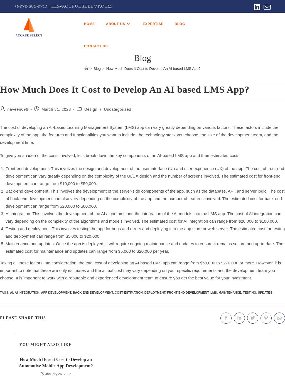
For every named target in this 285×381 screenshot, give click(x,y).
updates (265, 292)
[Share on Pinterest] (266, 318)
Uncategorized (117, 109)
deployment (154, 292)
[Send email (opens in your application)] (266, 7)
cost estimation (129, 292)
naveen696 (18, 109)
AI (11, 292)
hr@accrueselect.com (81, 6)
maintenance (229, 292)
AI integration (27, 292)
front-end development (188, 292)
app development (56, 292)
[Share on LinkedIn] (239, 318)
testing (249, 292)
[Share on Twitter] (252, 318)
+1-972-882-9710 (30, 6)
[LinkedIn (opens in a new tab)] (257, 7)
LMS (213, 292)
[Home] (86, 69)
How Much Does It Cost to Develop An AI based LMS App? (153, 69)
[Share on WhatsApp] (279, 318)
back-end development (93, 292)
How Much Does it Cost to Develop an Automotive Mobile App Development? (56, 362)
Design (90, 109)
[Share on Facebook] (226, 318)
